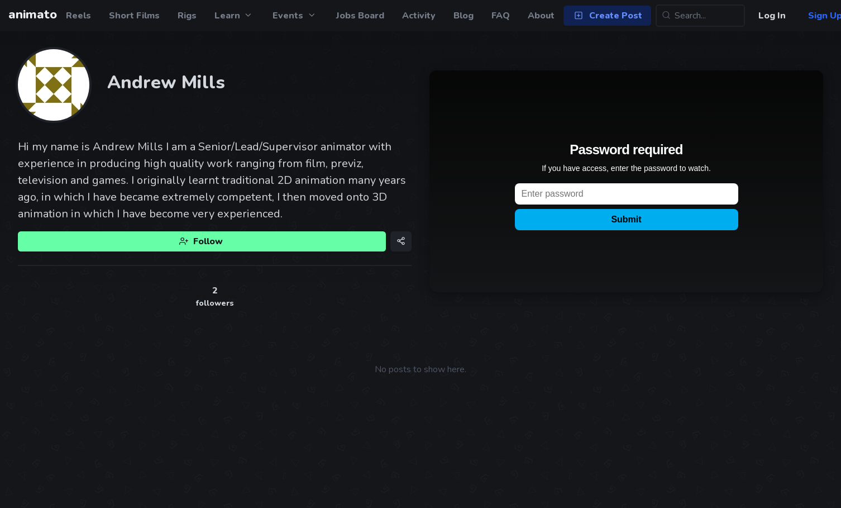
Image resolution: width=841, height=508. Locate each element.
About (541, 16)
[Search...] (700, 15)
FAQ (500, 16)
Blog (463, 16)
